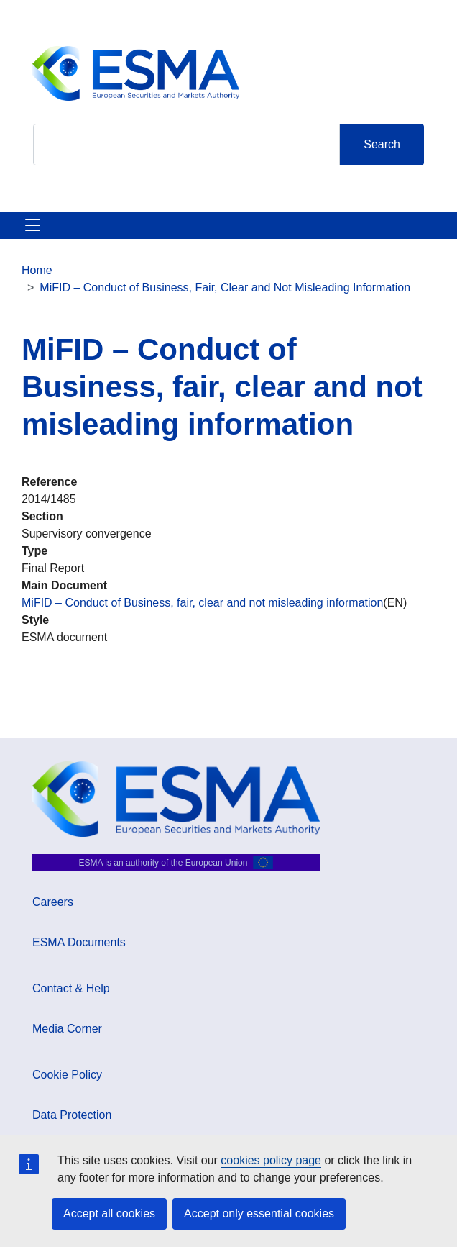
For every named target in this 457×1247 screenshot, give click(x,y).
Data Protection (71, 1115)
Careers (52, 902)
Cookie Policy (67, 1075)
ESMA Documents (79, 942)
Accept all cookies (109, 1213)
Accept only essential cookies (259, 1213)
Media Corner (67, 1028)
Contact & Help (71, 988)
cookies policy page (271, 1160)
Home (37, 270)
